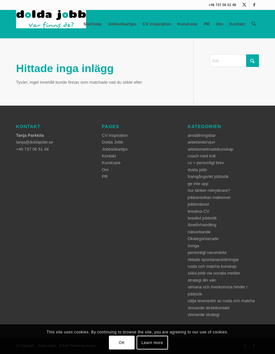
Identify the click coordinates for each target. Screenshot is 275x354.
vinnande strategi (203, 314)
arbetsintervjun (201, 142)
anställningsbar (202, 135)
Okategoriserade (203, 238)
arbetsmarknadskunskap (210, 149)
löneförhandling (202, 224)
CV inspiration (157, 24)
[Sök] (253, 24)
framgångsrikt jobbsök (208, 176)
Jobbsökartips (122, 24)
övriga (193, 245)
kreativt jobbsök (202, 218)
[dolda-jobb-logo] (51, 24)
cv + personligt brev (206, 162)
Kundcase (187, 24)
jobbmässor (198, 204)
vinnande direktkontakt (208, 307)
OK (122, 342)
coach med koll (202, 156)
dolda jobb (197, 169)
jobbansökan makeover (209, 197)
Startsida (93, 24)
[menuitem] (253, 24)
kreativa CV (198, 211)
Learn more (152, 342)
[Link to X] (244, 5)
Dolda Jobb (112, 142)
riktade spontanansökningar (213, 259)
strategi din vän (202, 280)
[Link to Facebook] (254, 5)
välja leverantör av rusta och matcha (221, 300)
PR (207, 24)
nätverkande (199, 231)
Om (219, 24)
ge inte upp (198, 183)
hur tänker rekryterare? (209, 190)
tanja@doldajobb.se (34, 142)
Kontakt (237, 24)
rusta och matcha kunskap (212, 266)
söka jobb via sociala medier (214, 273)
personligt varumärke (207, 252)
